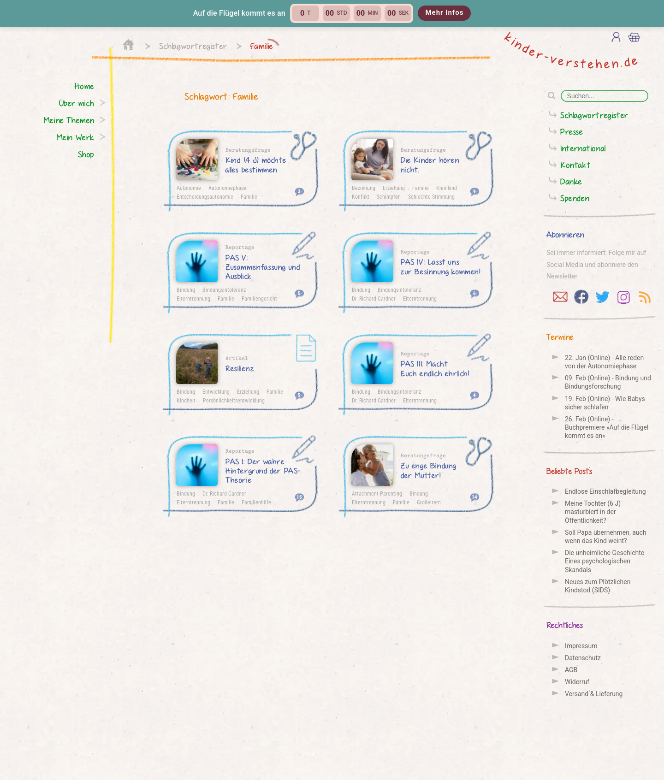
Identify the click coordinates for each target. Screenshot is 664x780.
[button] (332, 13)
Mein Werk (75, 137)
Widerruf (577, 681)
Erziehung (394, 187)
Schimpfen (389, 196)
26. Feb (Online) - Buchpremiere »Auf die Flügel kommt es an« (606, 427)
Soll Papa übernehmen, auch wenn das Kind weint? (605, 536)
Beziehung (363, 187)
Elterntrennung (193, 298)
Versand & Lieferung (593, 693)
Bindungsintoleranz (224, 289)
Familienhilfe (256, 502)
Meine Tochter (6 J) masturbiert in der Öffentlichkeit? (593, 512)
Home (85, 86)
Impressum (581, 646)
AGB (571, 670)
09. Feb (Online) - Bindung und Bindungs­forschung (608, 382)
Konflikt (360, 196)
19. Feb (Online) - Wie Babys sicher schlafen (605, 403)
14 (474, 496)
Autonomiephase (227, 187)
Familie (261, 46)
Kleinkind (446, 187)
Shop (86, 154)
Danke (571, 181)
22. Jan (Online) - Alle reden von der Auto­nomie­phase (604, 362)
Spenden (574, 198)
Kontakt (575, 165)
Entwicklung (216, 391)
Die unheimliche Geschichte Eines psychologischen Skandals (604, 561)
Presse (571, 131)
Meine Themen (69, 120)
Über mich (77, 103)
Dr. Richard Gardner (374, 298)
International (583, 148)
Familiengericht (259, 298)
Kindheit (186, 400)
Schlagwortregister (193, 46)
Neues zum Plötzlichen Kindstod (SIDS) (597, 586)
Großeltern (429, 502)
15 (299, 496)
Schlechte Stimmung (431, 196)
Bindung (186, 289)
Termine (560, 337)
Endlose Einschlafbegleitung (605, 491)
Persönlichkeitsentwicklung (234, 400)
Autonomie (189, 187)
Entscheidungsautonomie (205, 196)
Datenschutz (583, 658)
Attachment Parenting (377, 493)
